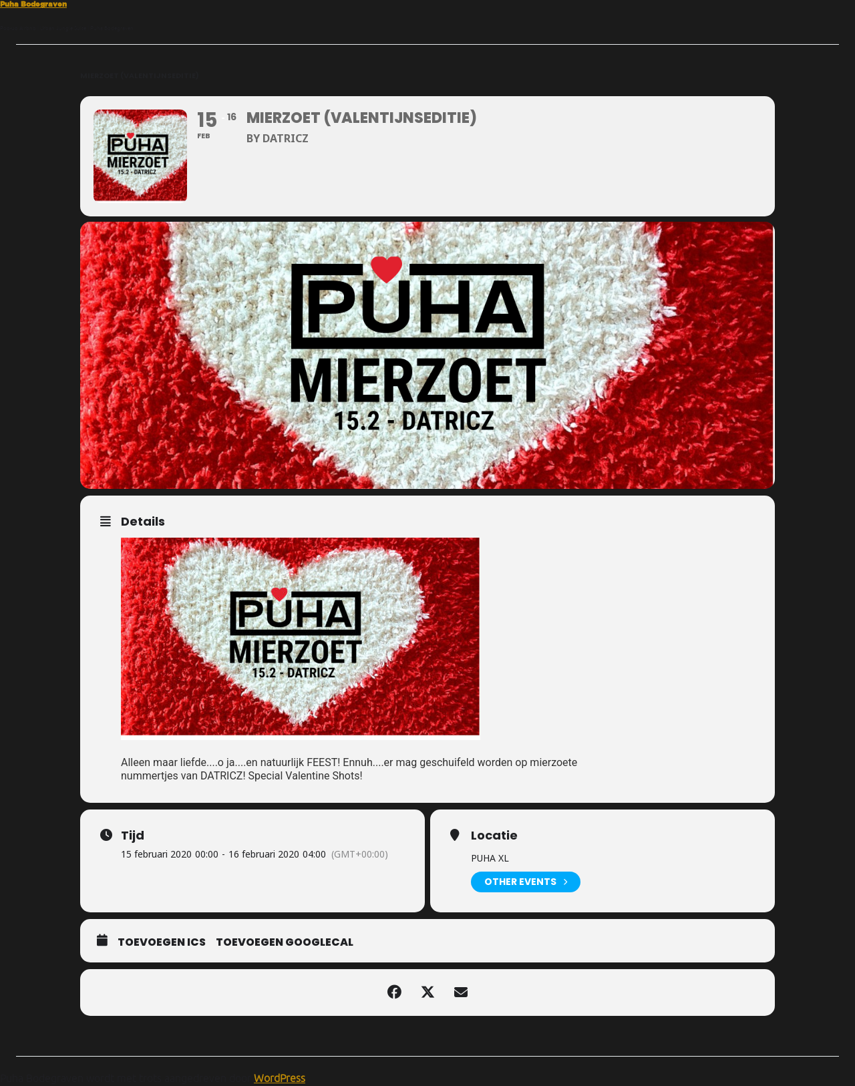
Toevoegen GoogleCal (284, 942)
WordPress (279, 1078)
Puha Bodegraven (33, 4)
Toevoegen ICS (162, 942)
